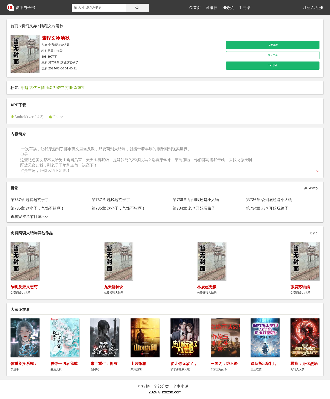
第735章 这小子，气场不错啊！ (37, 208)
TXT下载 (272, 65)
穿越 (24, 88)
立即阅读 (273, 45)
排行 (213, 7)
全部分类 (161, 386)
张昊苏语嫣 (300, 287)
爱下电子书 (25, 8)
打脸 (69, 88)
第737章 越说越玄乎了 (63, 62)
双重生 (80, 88)
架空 (60, 88)
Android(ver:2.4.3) (29, 116)
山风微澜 (138, 364)
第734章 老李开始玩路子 (194, 208)
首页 (197, 7)
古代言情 (37, 88)
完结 (246, 7)
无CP (50, 88)
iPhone (57, 116)
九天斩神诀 (113, 287)
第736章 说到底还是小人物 (196, 200)
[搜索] (137, 8)
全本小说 (180, 386)
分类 (230, 7)
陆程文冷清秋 (51, 26)
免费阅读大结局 (58, 44)
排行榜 (144, 386)
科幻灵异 (29, 26)
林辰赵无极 (206, 287)
